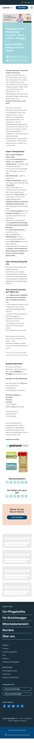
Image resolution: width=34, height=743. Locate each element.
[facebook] (22, 2)
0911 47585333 (12, 404)
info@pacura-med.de (19, 721)
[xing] (32, 2)
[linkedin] (28, 2)
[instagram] (25, 2)
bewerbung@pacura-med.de (15, 407)
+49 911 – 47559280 (24, 718)
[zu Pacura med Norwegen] (17, 694)
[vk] (22, 706)
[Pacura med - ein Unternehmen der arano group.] (17, 735)
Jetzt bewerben (17, 517)
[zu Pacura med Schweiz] (17, 689)
